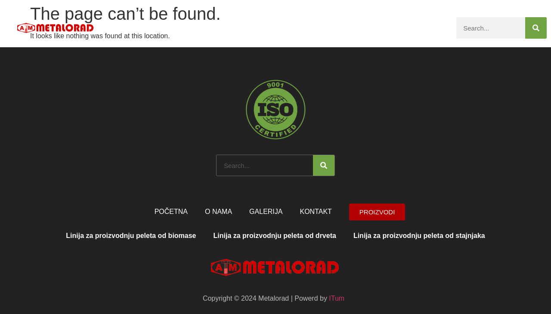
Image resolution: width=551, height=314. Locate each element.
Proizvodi (334, 28)
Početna (240, 27)
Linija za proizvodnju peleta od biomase (131, 235)
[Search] (536, 28)
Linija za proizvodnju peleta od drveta (275, 235)
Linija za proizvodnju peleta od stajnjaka (419, 235)
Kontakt (428, 27)
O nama (284, 27)
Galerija (385, 27)
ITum (336, 298)
